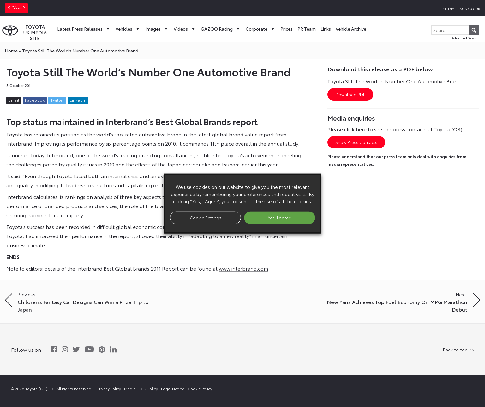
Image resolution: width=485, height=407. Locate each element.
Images (157, 28)
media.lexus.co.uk (461, 8)
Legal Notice (172, 388)
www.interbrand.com (243, 268)
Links (325, 29)
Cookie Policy (200, 388)
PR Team (306, 29)
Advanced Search (465, 37)
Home (11, 50)
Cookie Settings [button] (205, 217)
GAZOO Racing (221, 28)
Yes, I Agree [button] (279, 217)
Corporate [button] (261, 28)
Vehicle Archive (351, 29)
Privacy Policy (109, 388)
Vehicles (128, 28)
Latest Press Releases (84, 28)
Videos (185, 28)
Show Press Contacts (356, 142)
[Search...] (455, 30)
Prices (286, 29)
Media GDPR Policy (141, 388)
